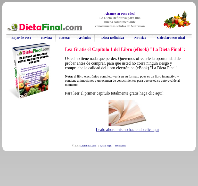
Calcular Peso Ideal (171, 38)
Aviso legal (106, 145)
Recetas (64, 38)
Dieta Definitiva (112, 38)
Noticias (140, 38)
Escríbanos (120, 145)
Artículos (84, 38)
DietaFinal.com (88, 145)
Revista (46, 38)
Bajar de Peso (21, 38)
